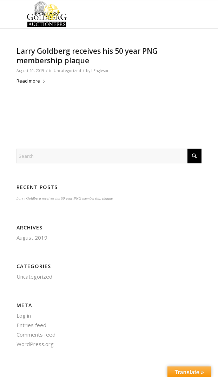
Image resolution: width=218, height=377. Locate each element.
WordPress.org (35, 343)
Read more (31, 81)
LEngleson (100, 70)
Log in (23, 315)
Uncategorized (67, 70)
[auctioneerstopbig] (90, 14)
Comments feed (35, 334)
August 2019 (31, 237)
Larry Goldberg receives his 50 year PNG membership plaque (87, 55)
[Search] (109, 156)
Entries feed (31, 325)
